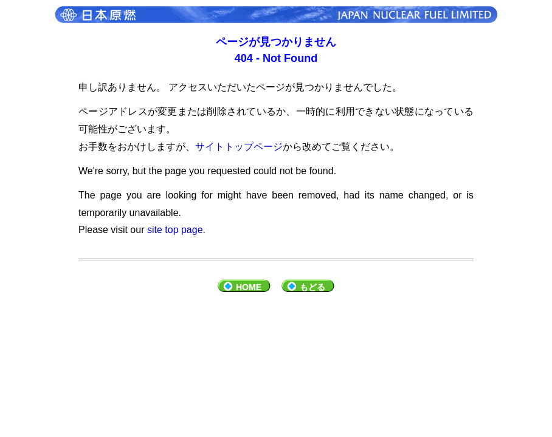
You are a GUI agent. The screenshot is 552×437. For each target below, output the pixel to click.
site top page (175, 230)
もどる (312, 287)
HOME (248, 287)
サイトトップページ (239, 146)
